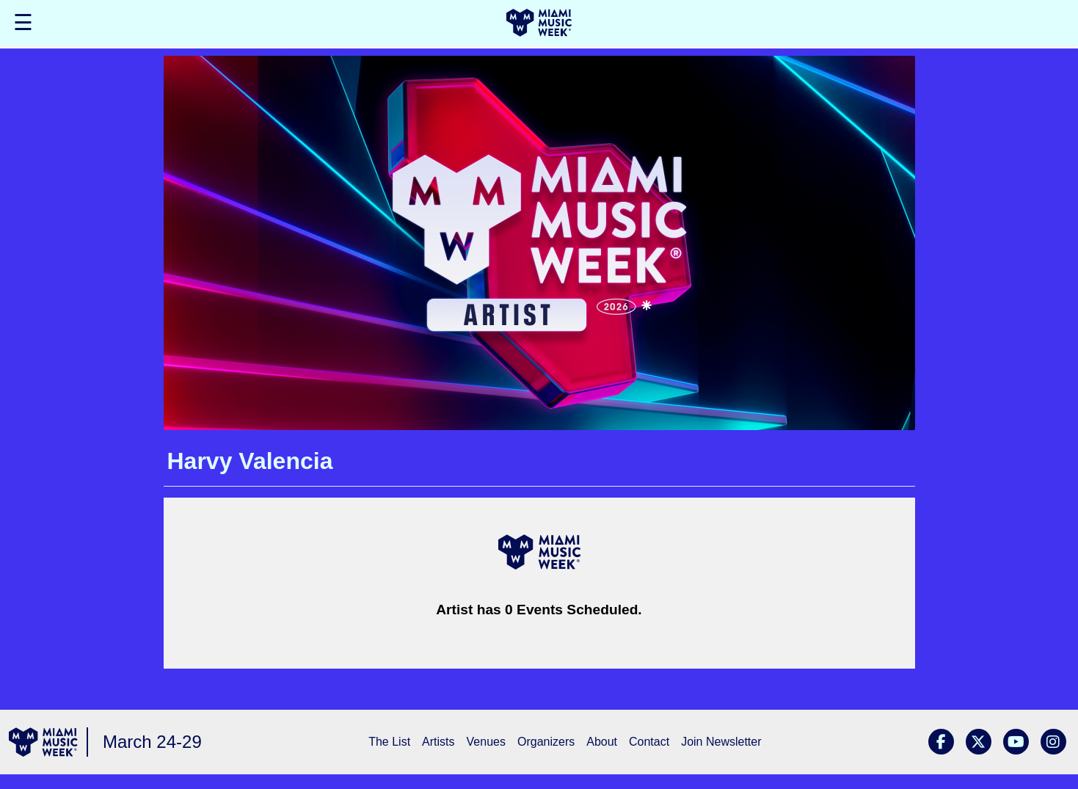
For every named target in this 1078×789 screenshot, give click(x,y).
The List (389, 741)
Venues (486, 741)
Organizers (546, 741)
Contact (649, 741)
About (601, 741)
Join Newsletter (721, 741)
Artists (438, 741)
